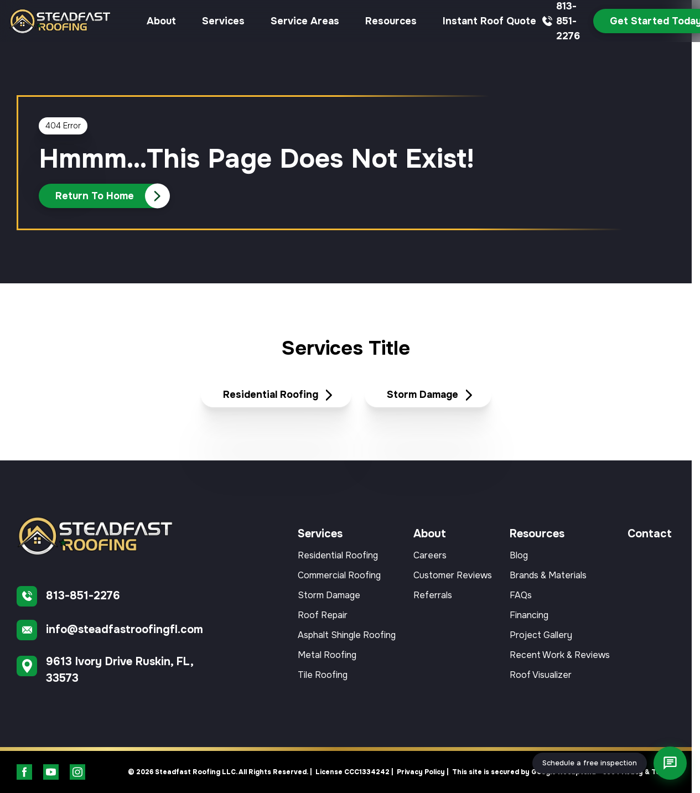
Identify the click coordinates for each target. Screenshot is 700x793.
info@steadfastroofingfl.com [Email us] (124, 629)
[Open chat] (670, 763)
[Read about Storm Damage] (428, 395)
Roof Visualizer (541, 675)
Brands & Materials (548, 575)
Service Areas (305, 21)
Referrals (432, 595)
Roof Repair (323, 615)
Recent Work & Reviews (560, 655)
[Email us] (122, 630)
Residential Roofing (338, 555)
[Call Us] (104, 196)
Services (223, 21)
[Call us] (122, 596)
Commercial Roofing (339, 575)
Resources (391, 21)
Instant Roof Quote (489, 21)
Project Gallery (541, 635)
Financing (529, 615)
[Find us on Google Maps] (122, 670)
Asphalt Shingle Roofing (347, 635)
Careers (430, 555)
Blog (519, 555)
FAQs (521, 595)
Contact (650, 534)
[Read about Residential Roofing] (276, 395)
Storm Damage (329, 595)
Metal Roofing (327, 655)
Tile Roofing (323, 675)
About (161, 21)
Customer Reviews (452, 575)
